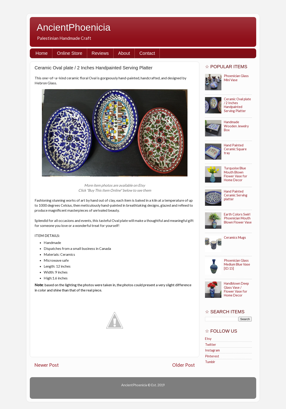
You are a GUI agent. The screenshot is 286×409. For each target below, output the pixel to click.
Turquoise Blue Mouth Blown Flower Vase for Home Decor (235, 174)
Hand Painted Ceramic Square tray (235, 149)
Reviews (100, 53)
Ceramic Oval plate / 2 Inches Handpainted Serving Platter (237, 105)
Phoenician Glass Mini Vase (236, 78)
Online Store (69, 53)
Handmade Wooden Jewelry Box (236, 126)
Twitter (210, 344)
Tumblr (210, 362)
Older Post (183, 365)
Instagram (212, 350)
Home (41, 53)
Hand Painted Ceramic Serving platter (235, 195)
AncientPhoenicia (74, 27)
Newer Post (46, 365)
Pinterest (212, 356)
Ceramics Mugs (235, 237)
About (124, 53)
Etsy (208, 339)
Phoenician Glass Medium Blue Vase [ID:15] (237, 264)
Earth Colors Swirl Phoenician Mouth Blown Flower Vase (238, 218)
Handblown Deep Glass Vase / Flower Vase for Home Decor (236, 289)
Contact (147, 53)
